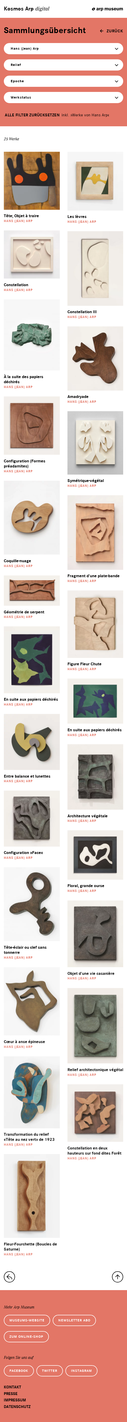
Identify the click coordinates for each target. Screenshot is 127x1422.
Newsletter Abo (74, 1320)
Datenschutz (17, 1406)
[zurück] (111, 31)
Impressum (15, 1400)
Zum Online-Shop (26, 1336)
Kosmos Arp (26, 9)
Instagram (81, 1371)
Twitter (49, 1371)
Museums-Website (27, 1320)
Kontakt (12, 1387)
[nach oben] (117, 1276)
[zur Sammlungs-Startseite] (9, 1276)
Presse (11, 1393)
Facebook (18, 1371)
